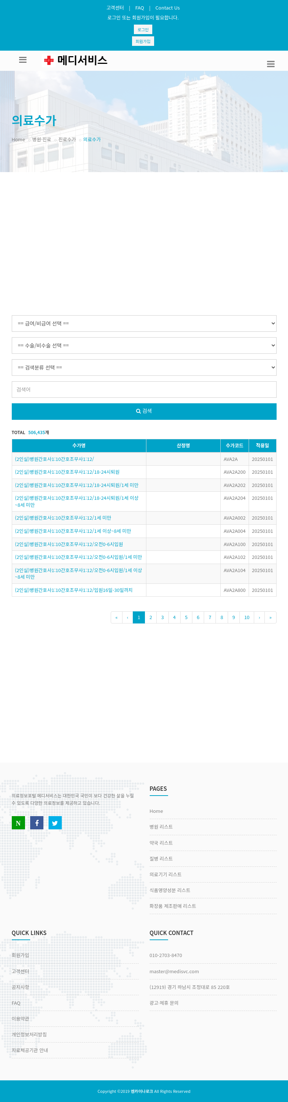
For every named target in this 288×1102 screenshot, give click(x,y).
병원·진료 (41, 139)
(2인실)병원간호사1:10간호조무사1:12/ (54, 458)
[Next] (259, 617)
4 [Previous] (174, 617)
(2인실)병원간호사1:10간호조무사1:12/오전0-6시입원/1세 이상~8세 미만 (78, 574)
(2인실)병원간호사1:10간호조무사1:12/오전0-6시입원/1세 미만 (78, 556)
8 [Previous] (221, 617)
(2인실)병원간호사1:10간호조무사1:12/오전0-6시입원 (69, 544)
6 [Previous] (198, 617)
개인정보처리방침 (29, 1034)
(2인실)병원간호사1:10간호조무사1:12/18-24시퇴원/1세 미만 (77, 484)
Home (18, 139)
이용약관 (20, 1018)
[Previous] (116, 617)
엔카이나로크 (142, 1091)
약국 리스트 (161, 842)
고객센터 (115, 7)
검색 (144, 410)
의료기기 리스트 (166, 874)
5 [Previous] (186, 617)
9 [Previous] (233, 617)
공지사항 (20, 986)
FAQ (139, 7)
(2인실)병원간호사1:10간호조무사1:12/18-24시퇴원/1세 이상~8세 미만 (77, 501)
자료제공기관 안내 (30, 1050)
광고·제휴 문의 (164, 1002)
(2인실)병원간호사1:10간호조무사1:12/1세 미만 (63, 517)
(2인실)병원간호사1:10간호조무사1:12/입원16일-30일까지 (74, 589)
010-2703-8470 (166, 955)
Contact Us (168, 7)
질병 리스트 (161, 858)
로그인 (143, 29)
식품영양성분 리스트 (170, 890)
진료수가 (67, 139)
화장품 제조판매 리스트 (173, 905)
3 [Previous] (162, 617)
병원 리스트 (161, 826)
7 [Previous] (210, 617)
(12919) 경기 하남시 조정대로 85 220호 (190, 986)
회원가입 (143, 41)
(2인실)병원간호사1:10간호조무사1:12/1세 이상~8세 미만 (73, 530)
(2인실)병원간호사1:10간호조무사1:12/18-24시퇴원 (67, 471)
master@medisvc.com (174, 971)
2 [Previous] (150, 617)
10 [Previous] (246, 617)
